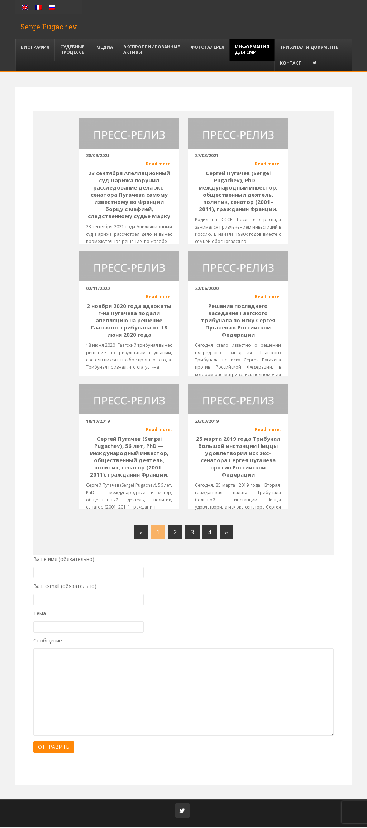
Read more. (159, 165)
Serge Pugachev (48, 27)
